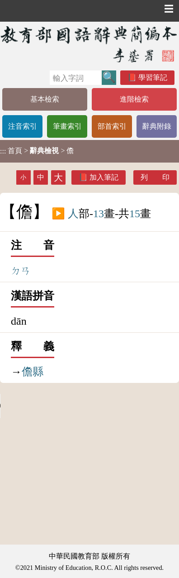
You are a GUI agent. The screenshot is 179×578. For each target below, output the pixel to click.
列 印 (155, 177)
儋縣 (32, 372)
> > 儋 (37, 151)
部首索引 (112, 126)
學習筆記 (152, 77)
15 (134, 213)
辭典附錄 (156, 126)
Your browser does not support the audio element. (68, 406)
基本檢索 (44, 99)
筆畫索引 (67, 126)
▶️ (58, 213)
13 (98, 213)
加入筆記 (104, 177)
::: (3, 151)
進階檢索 (134, 99)
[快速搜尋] (76, 77)
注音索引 (22, 126)
